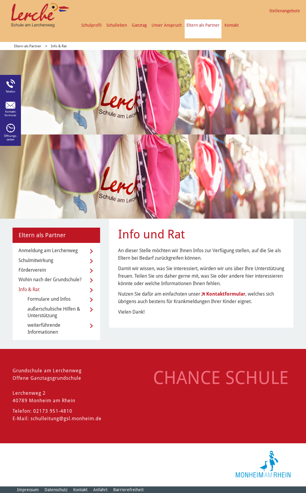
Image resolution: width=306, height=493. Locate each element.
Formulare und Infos (49, 299)
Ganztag (139, 25)
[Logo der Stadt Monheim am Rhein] (263, 464)
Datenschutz (56, 489)
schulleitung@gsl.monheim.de (66, 418)
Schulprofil (91, 25)
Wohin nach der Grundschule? (50, 279)
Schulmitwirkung (36, 260)
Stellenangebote (284, 10)
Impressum (28, 489)
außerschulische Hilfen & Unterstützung (53, 312)
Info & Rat (59, 46)
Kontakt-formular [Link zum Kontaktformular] (10, 113)
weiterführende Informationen (43, 328)
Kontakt (231, 25)
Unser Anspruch (167, 25)
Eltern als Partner (203, 25)
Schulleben (116, 25)
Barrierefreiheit (128, 489)
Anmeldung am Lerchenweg (48, 250)
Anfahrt (100, 489)
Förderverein (32, 270)
